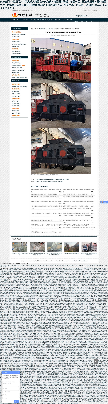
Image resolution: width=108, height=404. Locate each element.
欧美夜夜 (80, 392)
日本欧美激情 (87, 311)
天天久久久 (65, 273)
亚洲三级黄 (6, 317)
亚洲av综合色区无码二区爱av (86, 395)
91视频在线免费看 (62, 392)
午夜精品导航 (33, 274)
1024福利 (39, 385)
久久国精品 (33, 352)
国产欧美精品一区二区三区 (57, 331)
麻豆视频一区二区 (9, 274)
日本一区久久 (85, 358)
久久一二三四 (3, 347)
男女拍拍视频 (95, 352)
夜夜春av (43, 306)
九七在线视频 (59, 289)
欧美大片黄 (22, 323)
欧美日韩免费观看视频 (28, 330)
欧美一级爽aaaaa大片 (54, 336)
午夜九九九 (6, 309)
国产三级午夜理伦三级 (97, 287)
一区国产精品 (82, 284)
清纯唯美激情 (84, 282)
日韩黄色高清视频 (39, 284)
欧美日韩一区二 (33, 303)
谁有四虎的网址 (73, 312)
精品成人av (75, 290)
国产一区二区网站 (5, 287)
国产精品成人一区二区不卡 (25, 289)
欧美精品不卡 (74, 343)
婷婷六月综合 (48, 335)
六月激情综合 (92, 323)
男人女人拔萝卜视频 (39, 343)
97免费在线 (66, 377)
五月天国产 (58, 308)
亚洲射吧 (46, 285)
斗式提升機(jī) (15, 77)
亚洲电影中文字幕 (80, 368)
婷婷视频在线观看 (52, 320)
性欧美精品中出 (37, 289)
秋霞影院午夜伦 (64, 312)
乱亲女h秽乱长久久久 (44, 304)
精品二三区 (44, 317)
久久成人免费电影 (85, 333)
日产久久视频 (75, 371)
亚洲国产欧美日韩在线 (14, 320)
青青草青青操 (12, 295)
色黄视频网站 (14, 346)
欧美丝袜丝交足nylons (25, 385)
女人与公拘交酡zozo (22, 301)
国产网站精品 (78, 292)
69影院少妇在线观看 (55, 304)
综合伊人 (100, 341)
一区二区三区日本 (62, 344)
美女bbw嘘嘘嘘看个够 (11, 289)
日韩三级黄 (62, 311)
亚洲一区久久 (88, 385)
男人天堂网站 (92, 373)
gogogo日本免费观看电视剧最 (21, 384)
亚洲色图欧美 (45, 289)
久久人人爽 (76, 287)
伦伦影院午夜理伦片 (51, 363)
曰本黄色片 (32, 355)
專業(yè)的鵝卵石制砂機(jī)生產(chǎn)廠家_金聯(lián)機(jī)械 (79, 227)
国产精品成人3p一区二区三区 (21, 300)
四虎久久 (72, 393)
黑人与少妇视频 (63, 309)
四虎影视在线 (85, 330)
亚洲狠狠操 (50, 368)
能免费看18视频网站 (89, 398)
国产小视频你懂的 (72, 376)
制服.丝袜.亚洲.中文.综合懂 (72, 331)
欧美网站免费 (67, 369)
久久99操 (85, 308)
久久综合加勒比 (56, 335)
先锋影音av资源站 (23, 358)
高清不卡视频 (15, 303)
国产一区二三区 (26, 287)
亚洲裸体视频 (31, 331)
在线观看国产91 (31, 368)
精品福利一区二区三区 (26, 312)
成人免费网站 (63, 366)
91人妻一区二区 (13, 358)
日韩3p (18, 284)
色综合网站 (50, 274)
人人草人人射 (67, 343)
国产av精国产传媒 (83, 290)
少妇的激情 (75, 400)
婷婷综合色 (37, 314)
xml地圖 (73, 260)
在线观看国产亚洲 (96, 379)
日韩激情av (48, 276)
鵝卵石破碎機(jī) (16, 113)
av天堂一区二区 (83, 363)
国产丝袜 (49, 347)
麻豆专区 (66, 360)
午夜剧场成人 (57, 293)
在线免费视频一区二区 (89, 295)
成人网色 (40, 301)
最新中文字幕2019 (25, 362)
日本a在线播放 (15, 276)
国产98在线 (89, 301)
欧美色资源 (28, 339)
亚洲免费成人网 (92, 319)
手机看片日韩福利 (72, 392)
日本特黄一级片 (14, 306)
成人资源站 (51, 350)
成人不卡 (11, 368)
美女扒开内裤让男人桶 (100, 303)
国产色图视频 (54, 374)
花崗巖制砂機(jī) (16, 98)
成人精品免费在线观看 (100, 381)
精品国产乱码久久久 (42, 354)
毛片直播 (44, 290)
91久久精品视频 (16, 273)
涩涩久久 (61, 333)
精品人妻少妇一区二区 (41, 350)
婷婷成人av (55, 358)
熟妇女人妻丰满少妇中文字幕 (50, 279)
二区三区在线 (53, 301)
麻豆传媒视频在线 (68, 385)
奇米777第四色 (94, 376)
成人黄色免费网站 (45, 268)
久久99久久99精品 (30, 323)
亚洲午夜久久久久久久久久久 (11, 363)
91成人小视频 (83, 371)
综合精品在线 (24, 320)
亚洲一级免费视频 (59, 290)
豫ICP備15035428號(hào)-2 (81, 260)
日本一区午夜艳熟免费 (13, 314)
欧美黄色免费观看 (28, 365)
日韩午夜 (27, 352)
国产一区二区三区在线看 (51, 355)
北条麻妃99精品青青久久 (27, 284)
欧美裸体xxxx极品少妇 (33, 295)
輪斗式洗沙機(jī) (16, 75)
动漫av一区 (54, 316)
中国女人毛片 (70, 292)
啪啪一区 (30, 336)
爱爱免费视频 (69, 365)
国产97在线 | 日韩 (95, 336)
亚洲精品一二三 (35, 292)
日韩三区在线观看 (48, 346)
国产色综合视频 (46, 385)
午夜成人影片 (82, 314)
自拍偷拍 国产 (53, 285)
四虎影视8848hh (46, 323)
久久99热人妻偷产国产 (8, 285)
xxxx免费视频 (26, 304)
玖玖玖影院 (72, 304)
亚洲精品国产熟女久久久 (79, 270)
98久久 (93, 312)
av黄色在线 (63, 381)
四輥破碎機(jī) (15, 39)
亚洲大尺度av (37, 336)
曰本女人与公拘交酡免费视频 (79, 381)
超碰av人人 (20, 268)
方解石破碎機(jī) (16, 93)
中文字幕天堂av (21, 317)
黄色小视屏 (77, 303)
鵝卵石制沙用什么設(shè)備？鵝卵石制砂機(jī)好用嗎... (45, 196)
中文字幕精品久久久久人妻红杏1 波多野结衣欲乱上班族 (45, 338)
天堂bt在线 (39, 400)
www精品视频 (38, 290)
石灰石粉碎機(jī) (16, 84)
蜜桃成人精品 (15, 354)
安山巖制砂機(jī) (16, 89)
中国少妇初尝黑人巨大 (19, 327)
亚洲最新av (56, 368)
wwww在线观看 (77, 323)
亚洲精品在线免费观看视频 (84, 335)
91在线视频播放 (40, 322)
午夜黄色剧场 (39, 344)
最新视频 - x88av (17, 333)
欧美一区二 (60, 369)
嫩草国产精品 (48, 339)
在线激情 (92, 382)
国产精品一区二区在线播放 (100, 358)
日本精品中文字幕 (65, 338)
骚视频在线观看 (74, 363)
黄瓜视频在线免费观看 (90, 357)
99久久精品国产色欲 (78, 316)
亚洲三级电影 (84, 303)
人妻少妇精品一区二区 (82, 304)
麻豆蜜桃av (65, 325)
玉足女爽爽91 (69, 311)
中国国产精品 (39, 287)
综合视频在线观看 (57, 271)
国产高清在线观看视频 (64, 393)
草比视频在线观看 (93, 279)
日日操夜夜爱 (77, 268)
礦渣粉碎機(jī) (15, 86)
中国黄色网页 (50, 293)
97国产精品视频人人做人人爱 (31, 268)
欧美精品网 (36, 333)
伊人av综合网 (23, 331)
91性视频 (22, 309)
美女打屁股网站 (7, 339)
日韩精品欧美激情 (40, 325)
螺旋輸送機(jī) (23, 77)
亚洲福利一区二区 (83, 366)
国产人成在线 (32, 396)
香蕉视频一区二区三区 (65, 279)
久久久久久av (27, 306)
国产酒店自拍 (64, 320)
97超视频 (50, 390)
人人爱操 (56, 381)
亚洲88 (91, 358)
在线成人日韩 (35, 298)
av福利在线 (62, 319)
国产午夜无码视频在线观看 (76, 336)
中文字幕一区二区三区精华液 (65, 316)
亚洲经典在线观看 (58, 277)
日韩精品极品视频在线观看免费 (19, 357)
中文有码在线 (80, 357)
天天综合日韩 (64, 362)
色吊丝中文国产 (51, 328)
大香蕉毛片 (89, 284)
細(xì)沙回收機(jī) (16, 63)
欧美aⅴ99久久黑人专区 (90, 349)
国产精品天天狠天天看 (79, 293)
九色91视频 (104, 346)
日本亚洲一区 (68, 290)
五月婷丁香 (72, 325)
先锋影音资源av (99, 355)
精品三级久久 (24, 396)
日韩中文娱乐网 (57, 339)
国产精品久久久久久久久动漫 (89, 273)
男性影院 (65, 388)
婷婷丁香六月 (102, 297)
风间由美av (102, 290)
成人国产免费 (67, 322)
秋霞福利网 (92, 308)
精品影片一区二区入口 (92, 270)
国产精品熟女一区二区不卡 (15, 328)
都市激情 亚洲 (64, 336)
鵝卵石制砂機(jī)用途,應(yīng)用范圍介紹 (41, 220)
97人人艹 (71, 298)
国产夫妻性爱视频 (57, 287)
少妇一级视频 (6, 343)
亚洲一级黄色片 (40, 355)
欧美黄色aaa (20, 322)
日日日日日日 (86, 392)
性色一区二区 (19, 400)
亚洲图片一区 (71, 344)
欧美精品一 (92, 309)
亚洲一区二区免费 (8, 311)
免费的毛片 (48, 343)
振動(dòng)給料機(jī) (17, 67)
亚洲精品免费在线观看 (40, 330)
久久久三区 (55, 327)
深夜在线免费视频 (54, 403)
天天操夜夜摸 (102, 270)
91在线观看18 (22, 398)
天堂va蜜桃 (8, 282)
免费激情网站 (6, 331)
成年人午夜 (71, 273)
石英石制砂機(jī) (16, 96)
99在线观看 (62, 268)
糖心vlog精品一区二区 (65, 379)
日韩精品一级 (98, 330)
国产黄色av (86, 339)
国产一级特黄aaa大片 (47, 277)
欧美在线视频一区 (20, 381)
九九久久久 (78, 362)
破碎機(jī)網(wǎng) (15, 21)
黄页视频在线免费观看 (74, 355)
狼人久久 (60, 285)
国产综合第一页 (16, 290)
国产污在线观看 (48, 352)
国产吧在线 (8, 303)
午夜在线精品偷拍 (30, 350)
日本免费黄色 (48, 358)
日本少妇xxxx (98, 308)
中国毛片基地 (82, 328)
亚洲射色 (37, 392)
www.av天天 (75, 369)
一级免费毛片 (31, 346)
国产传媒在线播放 (82, 387)
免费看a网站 (13, 268)
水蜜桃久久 (82, 306)
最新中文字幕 (21, 339)
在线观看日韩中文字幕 (75, 274)
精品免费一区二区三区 (56, 298)
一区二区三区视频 (44, 403)
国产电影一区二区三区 (41, 320)
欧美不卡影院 (24, 273)
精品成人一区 (89, 293)
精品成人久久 (39, 346)
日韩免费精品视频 (33, 301)
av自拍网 (101, 343)
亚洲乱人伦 (3, 300)
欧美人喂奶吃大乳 (17, 304)
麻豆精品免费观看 (97, 374)
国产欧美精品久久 (81, 377)
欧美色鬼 (101, 363)
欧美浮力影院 (84, 297)
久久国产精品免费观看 (85, 400)
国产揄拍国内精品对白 (88, 362)
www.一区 (45, 400)
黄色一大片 (8, 369)
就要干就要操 (21, 335)
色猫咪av (82, 385)
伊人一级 (67, 276)
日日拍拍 (89, 377)
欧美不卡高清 (98, 328)
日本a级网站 (65, 304)
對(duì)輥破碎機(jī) (17, 32)
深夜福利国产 (101, 339)
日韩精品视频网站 (91, 325)
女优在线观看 (87, 312)
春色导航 (11, 298)
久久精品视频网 (40, 276)
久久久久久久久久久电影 (25, 281)
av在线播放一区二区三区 (65, 374)
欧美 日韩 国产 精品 (24, 354)
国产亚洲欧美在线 (63, 314)
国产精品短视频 (18, 366)
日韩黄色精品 (60, 360)
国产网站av (61, 297)
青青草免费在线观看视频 (27, 311)
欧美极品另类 (100, 277)
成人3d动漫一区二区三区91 (61, 274)
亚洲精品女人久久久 (33, 403)
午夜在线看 (40, 393)
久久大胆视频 (89, 344)
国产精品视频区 (27, 371)
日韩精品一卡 (20, 352)
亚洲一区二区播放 (19, 279)
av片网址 (60, 401)
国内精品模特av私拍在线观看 (51, 376)
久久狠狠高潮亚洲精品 (44, 297)
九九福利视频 (23, 403)
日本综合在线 (45, 336)
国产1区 (21, 306)
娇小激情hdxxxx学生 (12, 350)
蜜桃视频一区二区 (42, 274)
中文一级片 (51, 384)
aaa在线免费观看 (14, 292)
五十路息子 (62, 358)
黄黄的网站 (45, 300)
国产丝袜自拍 (64, 335)
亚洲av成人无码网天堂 (14, 347)
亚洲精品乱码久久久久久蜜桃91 (34, 395)
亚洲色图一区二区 (93, 297)
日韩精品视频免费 (73, 395)
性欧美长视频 (67, 328)
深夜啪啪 (77, 282)
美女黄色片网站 (77, 271)
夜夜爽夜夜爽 (67, 401)
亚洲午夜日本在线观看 (95, 282)
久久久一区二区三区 (85, 287)
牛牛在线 (92, 333)
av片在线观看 (3, 323)
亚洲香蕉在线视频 (100, 369)
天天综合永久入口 (83, 309)
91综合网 (55, 295)
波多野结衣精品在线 (72, 366)
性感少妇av (80, 376)
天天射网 (97, 304)
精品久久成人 (27, 285)
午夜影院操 (10, 300)
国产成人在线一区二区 (78, 289)
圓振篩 (23, 65)
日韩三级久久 (15, 282)
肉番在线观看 (93, 339)
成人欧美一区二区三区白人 (25, 343)
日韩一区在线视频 (98, 284)
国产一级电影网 (23, 346)
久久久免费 (49, 382)
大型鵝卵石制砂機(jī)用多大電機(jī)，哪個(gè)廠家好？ (77, 208)
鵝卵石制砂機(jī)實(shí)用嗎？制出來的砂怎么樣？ (76, 206)
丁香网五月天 (57, 390)
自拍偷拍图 (39, 396)
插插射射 (33, 287)
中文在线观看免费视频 (53, 317)
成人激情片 (80, 346)
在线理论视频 (99, 295)
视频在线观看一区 (6, 273)
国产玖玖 (40, 303)
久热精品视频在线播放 (102, 312)
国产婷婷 (33, 385)
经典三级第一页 (52, 369)
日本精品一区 (42, 347)
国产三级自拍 (69, 268)
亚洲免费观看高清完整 (45, 282)
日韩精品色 (37, 341)
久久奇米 (11, 279)
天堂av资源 (52, 300)
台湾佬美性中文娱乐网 (36, 279)
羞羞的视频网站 (24, 282)
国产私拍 (79, 295)
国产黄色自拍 (37, 369)
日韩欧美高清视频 (96, 384)
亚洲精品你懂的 (24, 355)
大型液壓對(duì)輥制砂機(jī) (19, 34)
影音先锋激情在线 (38, 281)
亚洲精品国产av (71, 398)
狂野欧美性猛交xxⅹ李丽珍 (55, 388)
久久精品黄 (52, 400)
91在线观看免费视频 (17, 369)
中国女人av (42, 333)
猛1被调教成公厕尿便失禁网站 (11, 316)
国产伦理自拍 (10, 297)
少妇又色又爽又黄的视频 (79, 374)
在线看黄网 (26, 366)
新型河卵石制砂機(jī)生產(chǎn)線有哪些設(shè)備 (76, 213)
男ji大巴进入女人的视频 (98, 335)
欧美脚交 (55, 292)
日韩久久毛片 (74, 301)
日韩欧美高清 (57, 346)
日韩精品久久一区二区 (13, 336)
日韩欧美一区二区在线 (29, 373)
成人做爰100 (29, 381)
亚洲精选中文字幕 (98, 293)
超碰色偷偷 (43, 293)
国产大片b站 (5, 277)
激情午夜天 (13, 344)
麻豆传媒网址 (72, 281)
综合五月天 (3, 314)
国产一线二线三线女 (25, 292)
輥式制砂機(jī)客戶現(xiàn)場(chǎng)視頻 (20, 253)
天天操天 (95, 385)
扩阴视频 (68, 381)
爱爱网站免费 (73, 387)
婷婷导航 (53, 343)
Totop (96, 361)
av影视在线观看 (35, 285)
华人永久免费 (49, 306)
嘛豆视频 (71, 314)
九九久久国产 (46, 374)
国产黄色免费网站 (93, 290)
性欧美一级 (78, 330)
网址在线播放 (58, 384)
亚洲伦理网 (81, 349)
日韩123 (53, 323)
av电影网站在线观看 (77, 339)
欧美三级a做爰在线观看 (87, 388)
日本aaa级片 (40, 352)
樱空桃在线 (96, 401)
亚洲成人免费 (88, 298)
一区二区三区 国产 (28, 369)
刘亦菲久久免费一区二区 (15, 277)
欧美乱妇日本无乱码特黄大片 (36, 358)
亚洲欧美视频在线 (30, 392)
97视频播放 (76, 385)
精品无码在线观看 (11, 325)
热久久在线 (93, 360)
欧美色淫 (101, 344)
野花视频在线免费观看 (82, 354)
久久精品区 (46, 303)
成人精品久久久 (58, 306)
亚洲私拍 (88, 341)
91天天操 (6, 330)
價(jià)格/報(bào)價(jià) (86, 10)
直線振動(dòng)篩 (16, 65)
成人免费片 (56, 379)
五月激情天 (78, 393)
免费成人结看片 (15, 331)
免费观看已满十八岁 (91, 277)
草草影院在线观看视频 (42, 360)
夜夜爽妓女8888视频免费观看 (99, 311)
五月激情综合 (43, 341)
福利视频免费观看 (72, 350)
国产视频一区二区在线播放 (42, 309)
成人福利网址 (48, 379)
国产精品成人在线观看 (11, 341)
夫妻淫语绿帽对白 (66, 339)
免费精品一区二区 (40, 319)
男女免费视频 (3, 360)
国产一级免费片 (24, 303)
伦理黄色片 (74, 349)
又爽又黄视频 (67, 396)
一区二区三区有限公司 (74, 388)
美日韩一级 (86, 382)
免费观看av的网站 (36, 390)
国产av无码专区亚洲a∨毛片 (38, 362)
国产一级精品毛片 (34, 384)
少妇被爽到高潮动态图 (51, 284)
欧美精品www (72, 335)
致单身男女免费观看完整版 (52, 373)
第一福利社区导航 (48, 281)
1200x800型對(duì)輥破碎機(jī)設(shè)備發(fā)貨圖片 (49, 181)
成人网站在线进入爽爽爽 (75, 320)
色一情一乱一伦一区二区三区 (17, 293)
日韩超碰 (61, 341)
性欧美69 (60, 377)
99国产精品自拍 (96, 346)
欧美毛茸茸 (54, 393)
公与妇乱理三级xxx (73, 309)
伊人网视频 (85, 281)
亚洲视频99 (80, 350)
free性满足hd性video (38, 381)
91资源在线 (73, 377)
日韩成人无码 (56, 362)
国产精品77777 (76, 297)
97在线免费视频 (56, 382)
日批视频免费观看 (84, 343)
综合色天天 (9, 312)
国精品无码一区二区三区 (51, 311)
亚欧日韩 (64, 398)
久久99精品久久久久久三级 (42, 331)
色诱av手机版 (87, 346)
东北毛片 (13, 301)
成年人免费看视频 (89, 289)
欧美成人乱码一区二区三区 (10, 349)
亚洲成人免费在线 (39, 311)
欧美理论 (91, 271)
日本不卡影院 (51, 387)
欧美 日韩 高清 (61, 284)
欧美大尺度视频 (44, 388)
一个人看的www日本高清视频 (86, 369)
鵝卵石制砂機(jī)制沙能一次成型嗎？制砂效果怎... (76, 194)
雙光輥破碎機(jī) (16, 105)
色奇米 (71, 271)
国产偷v (2, 274)
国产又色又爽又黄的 (13, 323)
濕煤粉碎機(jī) (23, 86)
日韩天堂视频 (100, 357)
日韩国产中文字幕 (90, 368)
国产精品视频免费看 (93, 387)
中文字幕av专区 (69, 319)
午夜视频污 (89, 338)
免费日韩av (3, 312)
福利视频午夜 (14, 343)
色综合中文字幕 (81, 341)
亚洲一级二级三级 (78, 311)
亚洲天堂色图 (30, 290)
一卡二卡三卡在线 (21, 295)
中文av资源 (92, 366)
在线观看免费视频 (79, 298)
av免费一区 (69, 400)
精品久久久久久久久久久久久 (69, 346)
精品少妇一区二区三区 (89, 365)
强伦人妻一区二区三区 (46, 292)
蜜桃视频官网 (55, 276)
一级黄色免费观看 (80, 344)
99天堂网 (38, 387)
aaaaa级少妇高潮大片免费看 (52, 312)
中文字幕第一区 (64, 368)
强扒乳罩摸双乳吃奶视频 (70, 277)
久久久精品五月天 (27, 333)
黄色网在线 (6, 344)
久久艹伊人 (42, 382)
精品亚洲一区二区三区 (83, 360)
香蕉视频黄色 (18, 271)
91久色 (60, 355)
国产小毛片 (21, 349)
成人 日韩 (101, 279)
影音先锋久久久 (4, 352)
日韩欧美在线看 (18, 319)
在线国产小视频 (54, 309)
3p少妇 (63, 400)
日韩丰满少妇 (20, 325)
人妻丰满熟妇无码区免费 (50, 395)
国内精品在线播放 (23, 341)
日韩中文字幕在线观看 (71, 341)
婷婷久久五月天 (23, 336)
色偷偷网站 (17, 297)
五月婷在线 (50, 290)
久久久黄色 (72, 358)
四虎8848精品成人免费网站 (29, 271)
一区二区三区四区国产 (40, 363)
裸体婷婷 (45, 308)
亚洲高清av (72, 368)
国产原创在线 (31, 344)
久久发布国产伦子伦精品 (98, 301)
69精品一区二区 (99, 333)
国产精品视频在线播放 (51, 377)
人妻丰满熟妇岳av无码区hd (61, 354)
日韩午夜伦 (91, 304)
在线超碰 (96, 344)
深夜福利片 (27, 308)
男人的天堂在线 (48, 287)
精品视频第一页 (90, 314)
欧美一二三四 (59, 322)
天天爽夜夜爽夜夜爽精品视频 (76, 352)
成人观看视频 (101, 319)
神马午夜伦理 (30, 317)
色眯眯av (55, 314)
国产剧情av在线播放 (15, 287)
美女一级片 (98, 306)
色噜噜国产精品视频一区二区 (64, 323)
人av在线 (17, 355)
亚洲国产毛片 (63, 403)
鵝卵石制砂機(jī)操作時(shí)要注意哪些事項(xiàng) (44, 194)
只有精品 (60, 385)
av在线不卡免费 (102, 322)
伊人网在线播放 (38, 374)
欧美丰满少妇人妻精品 (36, 308)
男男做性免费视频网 (77, 396)
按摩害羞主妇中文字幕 (29, 319)
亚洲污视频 (75, 328)
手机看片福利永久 (33, 282)
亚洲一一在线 (81, 277)
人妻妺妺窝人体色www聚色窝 (34, 316)
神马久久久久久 (37, 277)
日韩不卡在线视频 (71, 317)
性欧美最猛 (31, 320)
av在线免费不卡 (18, 285)
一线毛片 (60, 301)
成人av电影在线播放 (43, 357)
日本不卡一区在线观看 (26, 382)
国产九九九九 (86, 322)
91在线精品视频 (36, 306)
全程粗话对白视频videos (32, 347)
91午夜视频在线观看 (88, 285)
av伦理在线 (23, 316)
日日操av (78, 358)
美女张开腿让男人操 (87, 320)
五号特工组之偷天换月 (30, 322)
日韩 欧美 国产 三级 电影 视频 (31, 328)
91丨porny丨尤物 (93, 354)
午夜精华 (85, 373)
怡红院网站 (100, 393)
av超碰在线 (95, 400)
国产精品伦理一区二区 (84, 379)
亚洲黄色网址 (98, 316)
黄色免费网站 (66, 306)
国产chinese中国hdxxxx (35, 300)
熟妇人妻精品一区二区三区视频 (22, 298)
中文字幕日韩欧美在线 (87, 268)
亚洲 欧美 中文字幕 (31, 335)
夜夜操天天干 (44, 371)
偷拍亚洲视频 (97, 271)
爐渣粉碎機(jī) (15, 91)
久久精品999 (21, 350)
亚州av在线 (85, 319)
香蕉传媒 (91, 303)
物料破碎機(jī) (95, 10)
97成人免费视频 (40, 373)
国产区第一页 (32, 393)
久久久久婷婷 (77, 319)
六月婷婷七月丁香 (74, 333)
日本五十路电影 (50, 270)
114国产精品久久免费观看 (7, 271)
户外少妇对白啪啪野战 (59, 365)
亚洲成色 (18, 330)
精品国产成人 (53, 303)
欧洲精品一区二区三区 (85, 384)
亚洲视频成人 (67, 349)
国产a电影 (97, 395)
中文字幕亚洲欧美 (27, 277)
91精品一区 (75, 379)
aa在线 (39, 371)
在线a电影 (31, 377)
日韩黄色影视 (72, 354)
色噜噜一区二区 (20, 392)
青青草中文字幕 (102, 354)
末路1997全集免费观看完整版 (54, 325)
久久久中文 (25, 376)
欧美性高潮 (32, 376)
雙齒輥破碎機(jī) (16, 36)
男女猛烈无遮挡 (54, 268)
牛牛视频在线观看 (50, 322)
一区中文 (27, 349)
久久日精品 (102, 327)
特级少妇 (22, 347)
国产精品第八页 (99, 366)
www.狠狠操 (49, 362)
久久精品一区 (9, 319)
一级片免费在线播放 (67, 293)
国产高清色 (51, 308)
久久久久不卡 (53, 297)
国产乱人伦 (18, 274)
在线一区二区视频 (101, 360)
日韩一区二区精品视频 (53, 330)
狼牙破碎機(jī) (15, 101)
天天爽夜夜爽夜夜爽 (66, 270)
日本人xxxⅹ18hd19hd (91, 347)
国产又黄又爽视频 (94, 343)
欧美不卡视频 (100, 323)
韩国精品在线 (46, 316)
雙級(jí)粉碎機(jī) (16, 51)
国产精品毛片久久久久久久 (78, 338)
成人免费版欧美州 (78, 365)
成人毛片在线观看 (78, 308)
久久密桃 (91, 330)
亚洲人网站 (49, 295)
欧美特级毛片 (22, 387)
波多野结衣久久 (81, 317)
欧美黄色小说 (29, 327)
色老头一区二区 (55, 282)
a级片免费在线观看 (41, 368)
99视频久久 (47, 301)
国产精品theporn (31, 387)
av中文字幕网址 (24, 276)
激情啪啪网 (16, 312)
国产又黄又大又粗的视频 (92, 327)
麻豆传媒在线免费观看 (14, 360)
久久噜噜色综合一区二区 (45, 365)
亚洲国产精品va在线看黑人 (36, 273)
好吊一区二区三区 (60, 300)
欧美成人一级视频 (5, 306)
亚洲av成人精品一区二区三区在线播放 (53, 396)
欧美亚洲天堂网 (63, 352)
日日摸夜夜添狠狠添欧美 (16, 365)
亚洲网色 (97, 309)
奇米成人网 (56, 352)
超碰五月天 (37, 317)
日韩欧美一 (95, 341)
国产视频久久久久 (62, 395)
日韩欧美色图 (59, 387)
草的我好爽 (66, 357)
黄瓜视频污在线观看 (42, 398)
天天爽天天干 (94, 322)
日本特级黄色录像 (69, 303)
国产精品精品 (29, 293)
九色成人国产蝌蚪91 (76, 322)
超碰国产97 (54, 385)
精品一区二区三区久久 (47, 314)
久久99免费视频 (62, 295)
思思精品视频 (67, 289)
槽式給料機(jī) (15, 72)
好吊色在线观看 (45, 392)
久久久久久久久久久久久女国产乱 (91, 390)
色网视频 (79, 281)
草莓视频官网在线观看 (101, 285)
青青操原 (62, 276)
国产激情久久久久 (73, 384)
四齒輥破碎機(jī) (16, 41)
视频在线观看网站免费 (53, 366)
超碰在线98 (73, 357)
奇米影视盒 (30, 363)
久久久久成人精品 (68, 285)
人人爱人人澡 (39, 376)
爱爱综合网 (35, 339)
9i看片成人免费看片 (30, 325)
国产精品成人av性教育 (92, 317)
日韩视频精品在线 (83, 279)
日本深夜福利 (68, 297)
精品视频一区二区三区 (72, 284)
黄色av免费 (36, 293)
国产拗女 (94, 298)
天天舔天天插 (25, 274)
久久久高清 (58, 270)
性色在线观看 (37, 327)
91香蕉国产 (45, 369)
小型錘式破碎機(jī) (16, 53)
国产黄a (79, 390)
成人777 (27, 338)
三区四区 (30, 341)
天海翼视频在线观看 (39, 377)
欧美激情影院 (53, 392)
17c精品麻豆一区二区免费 (96, 274)
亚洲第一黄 (33, 354)
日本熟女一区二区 (78, 285)
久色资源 (97, 382)
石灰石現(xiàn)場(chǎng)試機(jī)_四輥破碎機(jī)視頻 (89, 253)
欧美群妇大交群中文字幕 (77, 276)
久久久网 (55, 281)
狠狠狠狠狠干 (78, 373)
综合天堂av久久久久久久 (67, 382)
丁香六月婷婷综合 (14, 309)
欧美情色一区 (32, 276)
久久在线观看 (69, 300)
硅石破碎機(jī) (15, 108)
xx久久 (42, 285)
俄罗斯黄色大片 (6, 346)
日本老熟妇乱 (54, 333)
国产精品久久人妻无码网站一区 (66, 327)
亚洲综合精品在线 (41, 366)
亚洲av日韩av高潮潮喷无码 (16, 308)
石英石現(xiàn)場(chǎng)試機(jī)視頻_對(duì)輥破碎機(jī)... (37, 253)
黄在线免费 (44, 387)
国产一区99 (102, 289)
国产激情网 (65, 271)
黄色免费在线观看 (46, 327)
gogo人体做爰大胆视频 (64, 363)
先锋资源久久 (52, 360)
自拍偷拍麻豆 (7, 290)
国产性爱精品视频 (12, 335)
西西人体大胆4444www (20, 368)
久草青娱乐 (87, 336)
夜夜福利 (14, 339)
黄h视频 (63, 282)
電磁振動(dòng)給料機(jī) (18, 70)
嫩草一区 (90, 363)
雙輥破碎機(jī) (15, 49)
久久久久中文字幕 (56, 273)
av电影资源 (71, 362)
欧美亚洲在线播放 (102, 298)
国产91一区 (58, 400)
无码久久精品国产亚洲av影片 (13, 270)
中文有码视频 (89, 401)
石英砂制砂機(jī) (16, 103)
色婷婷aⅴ (102, 401)
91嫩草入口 (61, 303)
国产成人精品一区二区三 (78, 401)
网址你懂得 (13, 330)
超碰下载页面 (67, 301)
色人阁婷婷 (54, 344)
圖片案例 (51, 28)
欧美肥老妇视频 (62, 292)
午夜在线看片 (43, 384)
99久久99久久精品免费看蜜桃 (96, 331)
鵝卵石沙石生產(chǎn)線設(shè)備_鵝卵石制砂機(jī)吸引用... (46, 201)
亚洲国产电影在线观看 (38, 379)
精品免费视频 (73, 360)
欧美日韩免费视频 (98, 320)
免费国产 (66, 333)
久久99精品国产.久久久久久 (50, 401)
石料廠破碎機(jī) (16, 115)
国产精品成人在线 (63, 281)
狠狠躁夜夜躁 (47, 273)
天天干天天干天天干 (89, 276)
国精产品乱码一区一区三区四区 (62, 371)
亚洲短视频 (74, 279)
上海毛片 (65, 355)
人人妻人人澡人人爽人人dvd (67, 373)
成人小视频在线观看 (72, 403)
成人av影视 (60, 357)
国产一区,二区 (78, 382)
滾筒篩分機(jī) (15, 60)
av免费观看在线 (14, 281)
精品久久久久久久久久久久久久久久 (32, 401)
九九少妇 (23, 290)
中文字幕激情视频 (27, 379)
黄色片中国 (87, 376)
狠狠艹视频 (89, 374)
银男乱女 (10, 327)
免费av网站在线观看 (67, 308)
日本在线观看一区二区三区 (89, 393)
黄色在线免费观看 (57, 347)
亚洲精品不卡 (79, 398)
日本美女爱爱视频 (44, 298)
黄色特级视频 (24, 360)
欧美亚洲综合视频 (68, 287)
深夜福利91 (35, 382)
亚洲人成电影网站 (34, 388)
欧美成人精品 (104, 304)
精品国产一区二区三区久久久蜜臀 (16, 338)
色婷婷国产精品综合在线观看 (29, 297)
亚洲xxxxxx (97, 268)
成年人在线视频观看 (67, 347)
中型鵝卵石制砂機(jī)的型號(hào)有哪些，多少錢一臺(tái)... (46, 213)
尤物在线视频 (12, 322)
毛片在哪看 (65, 384)
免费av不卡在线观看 (80, 325)
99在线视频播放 (21, 374)
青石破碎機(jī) (15, 110)
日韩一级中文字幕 (9, 366)
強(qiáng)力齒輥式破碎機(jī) (19, 44)
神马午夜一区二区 (49, 381)
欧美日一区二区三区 (98, 292)
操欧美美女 (85, 271)
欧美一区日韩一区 (24, 388)
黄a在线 (96, 289)
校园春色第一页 (33, 357)
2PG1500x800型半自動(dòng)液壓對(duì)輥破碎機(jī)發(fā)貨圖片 (53, 179)
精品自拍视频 (46, 393)
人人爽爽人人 (30, 374)
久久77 (67, 358)
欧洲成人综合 (16, 311)
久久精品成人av (75, 306)
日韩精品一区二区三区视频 (44, 271)
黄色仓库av (91, 381)
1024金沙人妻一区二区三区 (26, 314)
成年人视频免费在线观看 (100, 388)
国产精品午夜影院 (89, 316)
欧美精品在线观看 (26, 390)
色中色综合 (39, 323)
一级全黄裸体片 (90, 306)
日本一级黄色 (88, 352)
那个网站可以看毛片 (102, 350)
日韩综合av (41, 339)
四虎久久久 (60, 343)
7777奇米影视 (85, 323)
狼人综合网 (44, 390)
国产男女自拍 (34, 304)
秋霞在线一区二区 (70, 282)
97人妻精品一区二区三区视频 (96, 300)
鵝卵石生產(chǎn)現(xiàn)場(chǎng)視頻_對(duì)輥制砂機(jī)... (54, 253)
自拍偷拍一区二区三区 (10, 284)
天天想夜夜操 (43, 328)
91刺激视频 (101, 385)
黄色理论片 (33, 366)
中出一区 (80, 312)
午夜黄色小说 (41, 270)
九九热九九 (63, 317)
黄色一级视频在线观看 (30, 400)
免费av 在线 (78, 273)
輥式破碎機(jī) (15, 46)
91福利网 (27, 279)
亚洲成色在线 (40, 335)
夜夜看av (34, 371)
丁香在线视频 (59, 328)
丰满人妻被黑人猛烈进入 (87, 355)
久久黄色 (50, 354)
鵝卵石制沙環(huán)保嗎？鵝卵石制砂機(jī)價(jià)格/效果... (78, 196)
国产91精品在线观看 (14, 362)
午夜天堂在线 (70, 330)
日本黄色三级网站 (97, 377)
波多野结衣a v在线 (87, 292)
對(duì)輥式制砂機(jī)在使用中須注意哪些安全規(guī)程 (77, 215)
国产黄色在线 (52, 357)
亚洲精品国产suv (29, 309)
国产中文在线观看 (72, 295)
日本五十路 (66, 387)
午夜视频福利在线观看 (80, 347)
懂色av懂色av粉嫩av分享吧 (80, 300)
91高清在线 (43, 295)
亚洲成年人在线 (95, 392)
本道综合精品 (62, 376)
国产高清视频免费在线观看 (7, 355)
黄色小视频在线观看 (57, 349)
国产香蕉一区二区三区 (38, 312)
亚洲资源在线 (85, 274)
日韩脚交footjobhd (80, 327)
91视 (59, 320)
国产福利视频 (22, 363)
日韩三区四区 (12, 352)
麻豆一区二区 (9, 333)
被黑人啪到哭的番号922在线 (37, 349)
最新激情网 (55, 319)
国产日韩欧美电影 (92, 371)
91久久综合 (6, 365)
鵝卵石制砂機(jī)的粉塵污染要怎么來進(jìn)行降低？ (77, 225)
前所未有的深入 (90, 328)
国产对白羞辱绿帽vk (53, 341)
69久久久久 (53, 289)
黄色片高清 (65, 298)
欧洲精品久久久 (102, 273)
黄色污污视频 (24, 393)
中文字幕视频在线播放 (61, 350)
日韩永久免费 (13, 317)
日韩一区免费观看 (31, 398)
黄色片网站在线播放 (21, 344)
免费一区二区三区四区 (90, 350)
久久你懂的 (82, 301)
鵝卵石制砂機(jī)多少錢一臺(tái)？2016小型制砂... (44, 232)
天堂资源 (51, 371)
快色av (76, 314)
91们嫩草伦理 (63, 330)
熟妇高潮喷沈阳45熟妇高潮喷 (29, 270)
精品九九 (48, 333)
